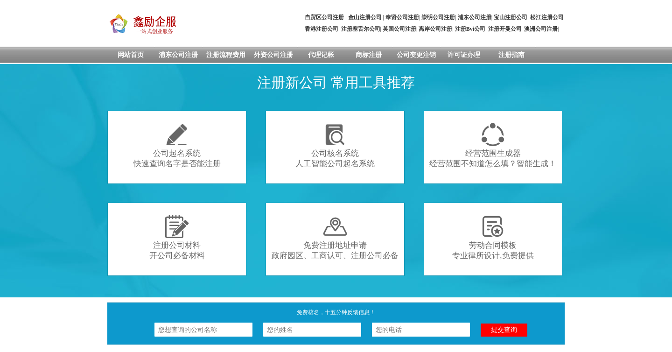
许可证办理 (464, 54)
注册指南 (511, 54)
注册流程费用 (225, 54)
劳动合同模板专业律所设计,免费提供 (492, 237)
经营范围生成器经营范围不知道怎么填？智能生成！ (492, 145)
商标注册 (369, 54)
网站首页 (131, 54)
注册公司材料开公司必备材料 (177, 237)
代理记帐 (321, 54)
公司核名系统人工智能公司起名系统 (335, 145)
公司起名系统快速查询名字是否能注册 (177, 145)
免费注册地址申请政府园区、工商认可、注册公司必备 (335, 237)
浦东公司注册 (178, 54)
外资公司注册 (273, 54)
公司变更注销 (416, 54)
